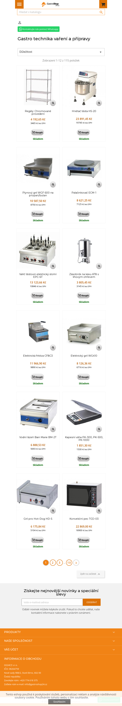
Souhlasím (59, 701)
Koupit (37, 132)
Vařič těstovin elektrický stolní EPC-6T (37, 275)
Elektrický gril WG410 (84, 356)
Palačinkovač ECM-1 (84, 192)
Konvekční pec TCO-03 (84, 519)
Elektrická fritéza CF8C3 (38, 356)
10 (69, 563)
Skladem (38, 138)
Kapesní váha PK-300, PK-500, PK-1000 (84, 439)
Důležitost (61, 52)
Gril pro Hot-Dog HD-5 (38, 519)
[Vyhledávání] (61, 12)
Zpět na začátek (90, 574)
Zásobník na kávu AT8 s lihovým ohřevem (84, 275)
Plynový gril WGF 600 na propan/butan (37, 194)
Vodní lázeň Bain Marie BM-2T (37, 437)
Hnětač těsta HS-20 (84, 111)
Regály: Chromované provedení (38, 112)
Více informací (98, 697)
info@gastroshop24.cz (36, 684)
